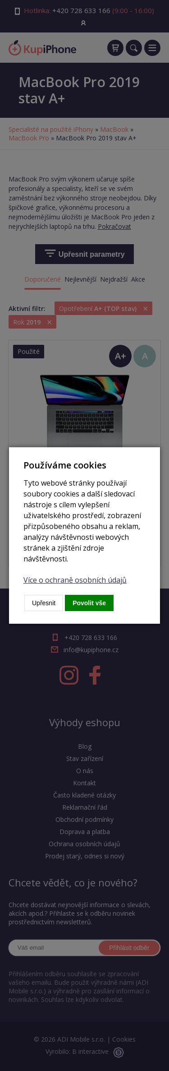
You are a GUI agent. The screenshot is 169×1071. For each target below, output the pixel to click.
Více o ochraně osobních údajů (75, 580)
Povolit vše (89, 603)
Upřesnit (43, 603)
